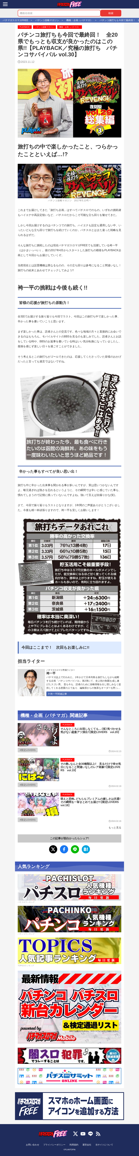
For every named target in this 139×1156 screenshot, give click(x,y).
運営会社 (86, 1144)
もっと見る (115, 827)
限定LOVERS (28, 750)
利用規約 (74, 1144)
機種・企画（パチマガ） (69, 27)
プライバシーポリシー (54, 1144)
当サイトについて (104, 1144)
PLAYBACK (24, 27)
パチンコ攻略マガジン (44, 27)
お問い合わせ (32, 1144)
